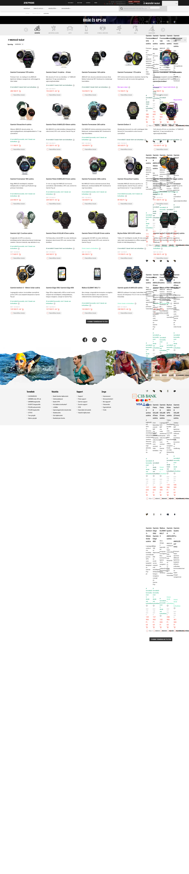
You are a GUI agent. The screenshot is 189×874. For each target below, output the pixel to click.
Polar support (82, 399)
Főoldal (27, 13)
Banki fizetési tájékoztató (60, 396)
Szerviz (88, 2)
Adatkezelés (57, 412)
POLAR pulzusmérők (34, 407)
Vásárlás (55, 391)
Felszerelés (106, 404)
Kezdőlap (27, 8)
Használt (70, 2)
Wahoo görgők (32, 418)
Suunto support (82, 404)
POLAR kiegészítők (33, 410)
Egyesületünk (107, 407)
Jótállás (55, 407)
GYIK (79, 407)
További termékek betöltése (161, 639)
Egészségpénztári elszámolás (62, 410)
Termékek (30, 391)
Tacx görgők (31, 415)
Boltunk (79, 2)
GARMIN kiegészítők (34, 401)
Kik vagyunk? (107, 401)
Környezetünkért (108, 399)
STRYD (30, 412)
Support (80, 391)
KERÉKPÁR (46, 13)
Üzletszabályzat (58, 399)
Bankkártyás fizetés (59, 418)
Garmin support (82, 401)
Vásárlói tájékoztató (84, 412)
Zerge (104, 391)
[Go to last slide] (26, 30)
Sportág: (146, 8)
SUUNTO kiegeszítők (34, 404)
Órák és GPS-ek (36, 13)
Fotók (104, 410)
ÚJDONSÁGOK (32, 396)
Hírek (95, 2)
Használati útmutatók (84, 410)
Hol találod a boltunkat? (60, 404)
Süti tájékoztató (58, 415)
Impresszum (107, 396)
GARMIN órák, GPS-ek (34, 399)
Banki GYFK (56, 401)
